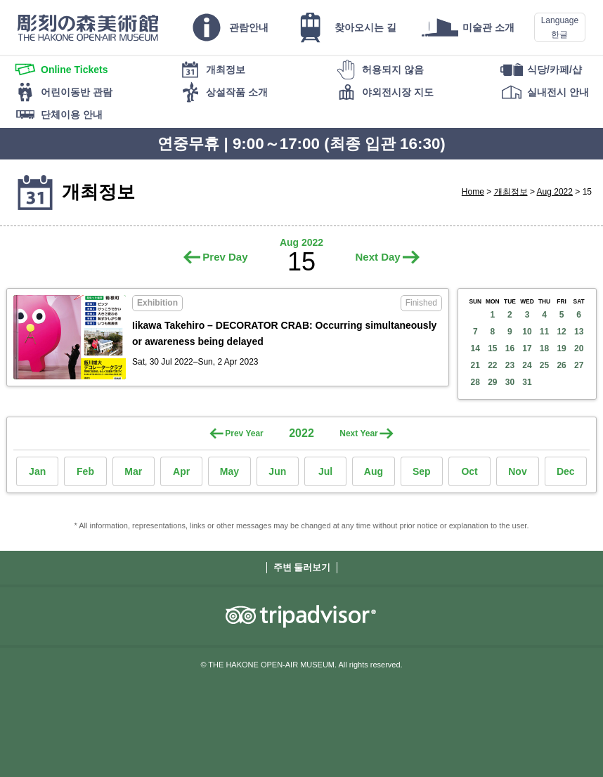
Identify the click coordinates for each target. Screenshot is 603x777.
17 (526, 348)
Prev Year (244, 433)
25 (544, 365)
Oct (469, 471)
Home (473, 192)
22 (492, 365)
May (229, 471)
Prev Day (224, 257)
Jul (325, 471)
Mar (133, 471)
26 (561, 365)
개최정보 (511, 192)
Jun (277, 471)
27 (578, 365)
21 (475, 365)
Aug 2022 (555, 192)
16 (509, 348)
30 (509, 382)
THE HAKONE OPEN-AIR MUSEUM (88, 27)
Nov (517, 471)
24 (526, 365)
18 (544, 348)
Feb (85, 471)
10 (526, 332)
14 (475, 348)
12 (561, 332)
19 (561, 348)
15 (492, 348)
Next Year (358, 433)
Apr (181, 471)
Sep (422, 471)
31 (526, 382)
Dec (566, 471)
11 (544, 332)
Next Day (377, 257)
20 (578, 348)
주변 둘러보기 (302, 567)
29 (492, 382)
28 (475, 382)
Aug (373, 471)
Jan (37, 471)
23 (509, 365)
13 (578, 332)
